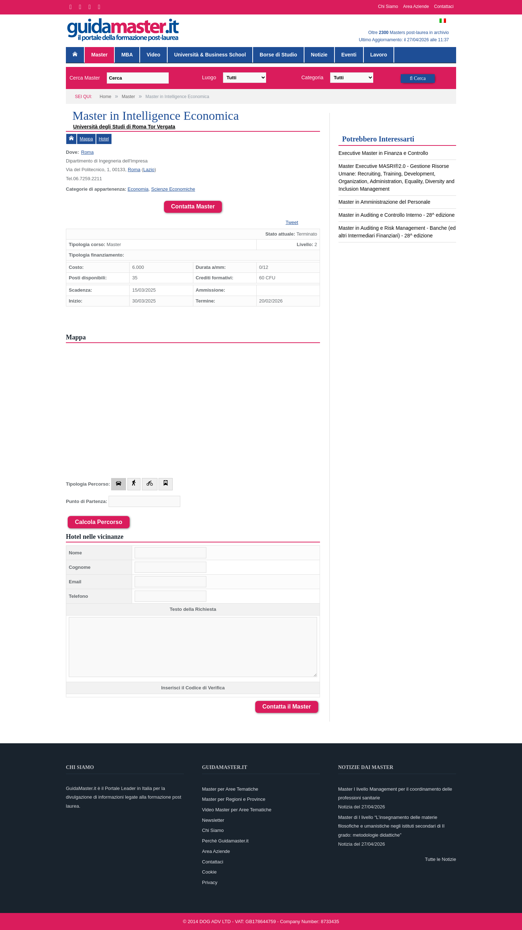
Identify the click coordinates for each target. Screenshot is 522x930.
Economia (137, 189)
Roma (87, 152)
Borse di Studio (278, 55)
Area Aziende (416, 6)
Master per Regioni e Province (233, 799)
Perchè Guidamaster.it (225, 841)
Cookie (209, 872)
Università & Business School (210, 55)
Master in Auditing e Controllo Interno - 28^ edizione (396, 215)
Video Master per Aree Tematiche (236, 809)
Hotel (104, 138)
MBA (127, 55)
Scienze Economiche (173, 189)
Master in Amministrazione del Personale (384, 202)
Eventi (349, 55)
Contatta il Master (286, 706)
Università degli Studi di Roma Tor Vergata (124, 126)
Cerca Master (85, 78)
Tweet (292, 222)
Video (153, 55)
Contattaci (444, 6)
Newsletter (213, 820)
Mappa (86, 138)
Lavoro (378, 55)
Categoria (313, 77)
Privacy (210, 882)
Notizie (319, 55)
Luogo (209, 77)
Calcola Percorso (98, 522)
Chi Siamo (388, 6)
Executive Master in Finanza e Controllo (383, 153)
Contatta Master (193, 206)
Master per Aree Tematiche (230, 789)
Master (99, 55)
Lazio (149, 169)
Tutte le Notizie (440, 859)
